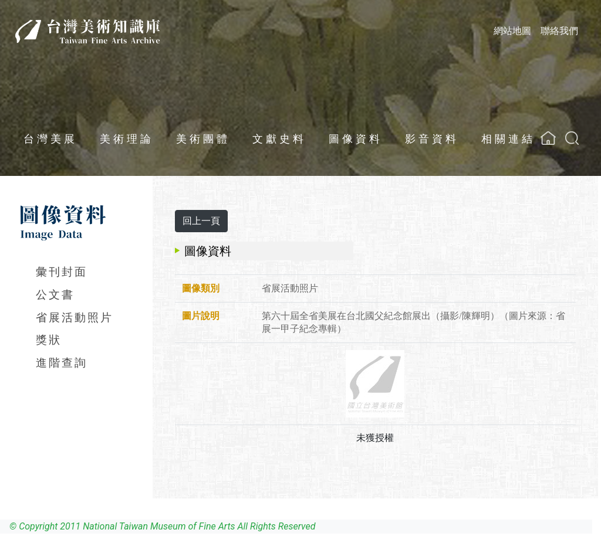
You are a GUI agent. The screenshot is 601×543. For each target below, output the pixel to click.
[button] (572, 138)
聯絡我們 (559, 30)
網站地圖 (512, 30)
